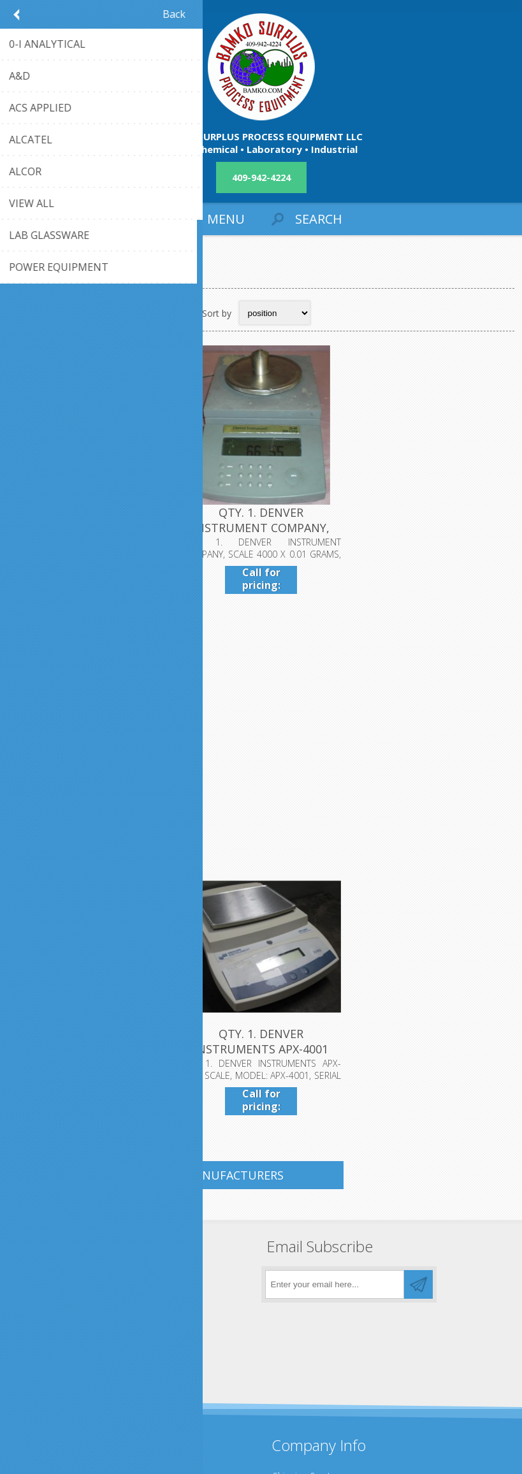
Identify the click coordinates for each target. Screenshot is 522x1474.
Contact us (40, 1318)
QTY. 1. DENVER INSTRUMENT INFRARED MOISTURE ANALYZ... (429, 528)
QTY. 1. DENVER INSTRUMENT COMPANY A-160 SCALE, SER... (92, 528)
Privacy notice (301, 1236)
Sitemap (35, 1339)
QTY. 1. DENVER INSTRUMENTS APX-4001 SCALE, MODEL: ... (261, 789)
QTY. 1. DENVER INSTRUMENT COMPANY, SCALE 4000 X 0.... (261, 528)
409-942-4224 (261, 177)
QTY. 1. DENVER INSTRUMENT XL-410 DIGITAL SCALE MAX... (92, 789)
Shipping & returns (311, 1215)
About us (291, 1257)
